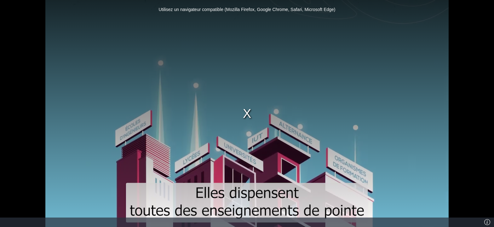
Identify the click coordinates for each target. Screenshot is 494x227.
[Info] (487, 222)
